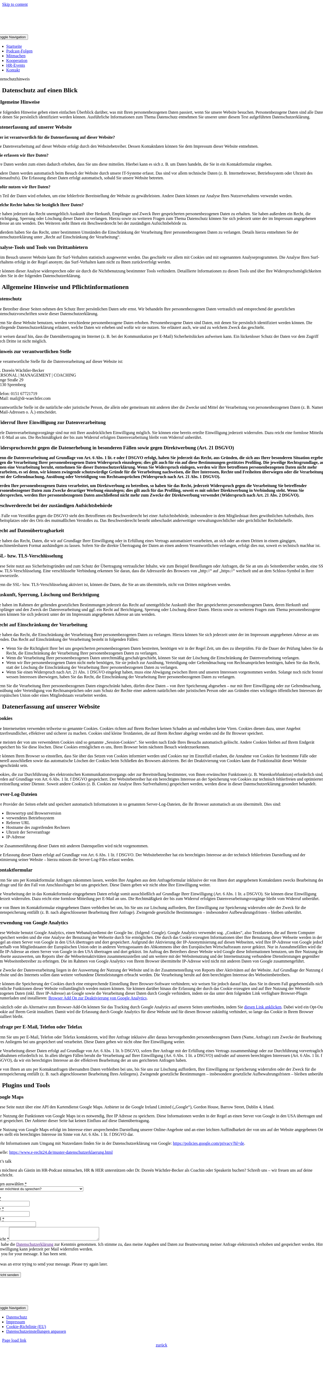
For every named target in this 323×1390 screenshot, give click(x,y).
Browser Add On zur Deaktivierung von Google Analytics (97, 998)
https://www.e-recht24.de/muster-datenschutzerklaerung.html (61, 1152)
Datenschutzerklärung (34, 1246)
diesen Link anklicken (262, 1007)
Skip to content (15, 4)
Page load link (14, 1342)
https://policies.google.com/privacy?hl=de (208, 1143)
